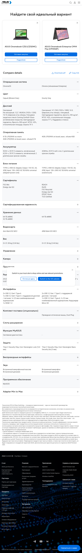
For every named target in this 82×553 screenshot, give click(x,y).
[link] (21, 60)
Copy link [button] (74, 73)
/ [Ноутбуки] (17, 456)
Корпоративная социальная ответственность (7, 472)
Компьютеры (6, 498)
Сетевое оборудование (9, 519)
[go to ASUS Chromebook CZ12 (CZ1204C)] (21, 34)
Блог (23, 517)
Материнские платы (8, 513)
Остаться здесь (29, 279)
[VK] (47, 542)
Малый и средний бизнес (30, 467)
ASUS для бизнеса (8, 467)
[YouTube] (41, 542)
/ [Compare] (24, 456)
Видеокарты (6, 516)
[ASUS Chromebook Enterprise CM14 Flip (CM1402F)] (61, 47)
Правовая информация (42, 549)
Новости (24, 514)
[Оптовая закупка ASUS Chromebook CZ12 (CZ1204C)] (21, 54)
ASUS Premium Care (69, 467)
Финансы (25, 496)
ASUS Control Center (48, 470)
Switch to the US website (49, 279)
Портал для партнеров (9, 482)
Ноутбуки (5, 495)
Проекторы (5, 505)
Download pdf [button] (58, 73)
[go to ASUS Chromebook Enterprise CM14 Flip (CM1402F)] (61, 34)
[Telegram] (34, 542)
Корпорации (26, 470)
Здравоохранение (28, 481)
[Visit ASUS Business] (8, 456)
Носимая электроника (9, 526)
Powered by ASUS (68, 475)
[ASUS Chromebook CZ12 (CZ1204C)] (21, 47)
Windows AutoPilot (48, 476)
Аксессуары (6, 529)
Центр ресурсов (27, 507)
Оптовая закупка (68, 483)
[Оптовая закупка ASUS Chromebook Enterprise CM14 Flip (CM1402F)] (61, 54)
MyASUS (45, 467)
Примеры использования (30, 511)
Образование (26, 473)
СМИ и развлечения (28, 493)
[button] (70, 2)
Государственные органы (30, 499)
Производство (26, 485)
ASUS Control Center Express (51, 473)
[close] (72, 270)
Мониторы (5, 501)
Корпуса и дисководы (9, 523)
